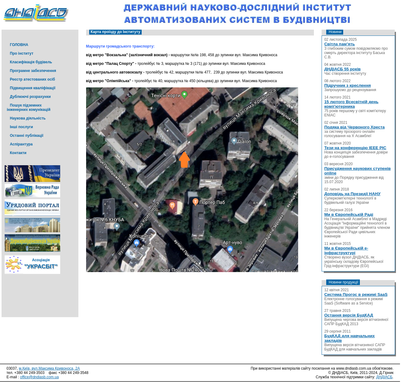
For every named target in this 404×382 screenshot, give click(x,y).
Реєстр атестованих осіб (32, 79)
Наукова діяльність (28, 118)
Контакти (18, 153)
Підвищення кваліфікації (32, 88)
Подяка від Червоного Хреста (354, 127)
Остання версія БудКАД (348, 315)
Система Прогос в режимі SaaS (356, 294)
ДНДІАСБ (384, 377)
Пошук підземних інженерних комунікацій (28, 107)
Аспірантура (21, 144)
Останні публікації (26, 135)
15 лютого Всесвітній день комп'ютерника (351, 104)
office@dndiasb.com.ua (39, 377)
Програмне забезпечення (33, 71)
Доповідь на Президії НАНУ (352, 193)
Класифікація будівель (31, 62)
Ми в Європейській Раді (348, 214)
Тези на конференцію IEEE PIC (355, 147)
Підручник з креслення (347, 85)
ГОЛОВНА (19, 45)
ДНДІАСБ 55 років (342, 69)
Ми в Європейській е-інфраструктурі (346, 250)
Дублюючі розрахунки (30, 96)
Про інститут (21, 53)
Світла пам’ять (339, 44)
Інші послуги (21, 127)
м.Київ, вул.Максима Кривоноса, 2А (49, 368)
